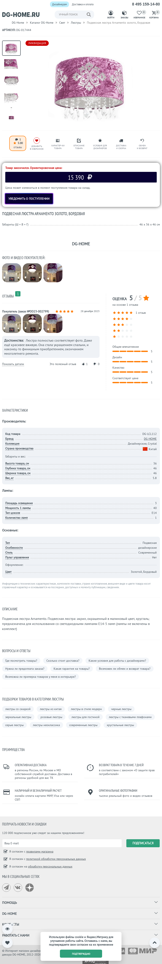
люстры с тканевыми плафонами (130, 717)
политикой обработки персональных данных (56, 859)
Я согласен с (30, 851)
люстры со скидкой (18, 709)
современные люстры (83, 725)
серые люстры (14, 725)
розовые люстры (51, 717)
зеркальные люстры (18, 717)
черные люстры (121, 709)
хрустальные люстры (120, 725)
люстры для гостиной (86, 717)
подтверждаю (81, 953)
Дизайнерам (59, 4)
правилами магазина (39, 851)
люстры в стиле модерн (86, 709)
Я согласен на (40, 866)
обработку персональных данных (50, 866)
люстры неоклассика (46, 725)
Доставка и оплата (82, 4)
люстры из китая (51, 709)
